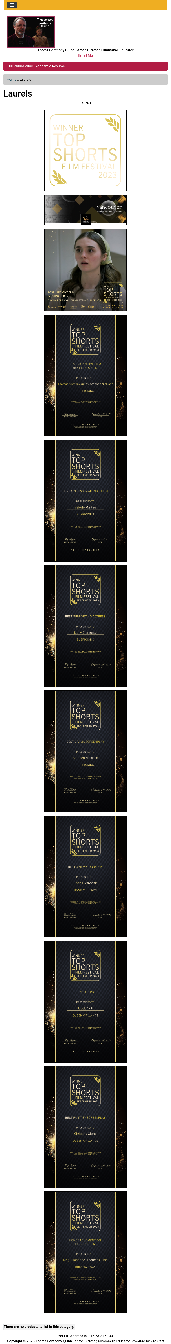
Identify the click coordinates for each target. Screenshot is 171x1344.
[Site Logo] (31, 31)
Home (11, 79)
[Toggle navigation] (12, 5)
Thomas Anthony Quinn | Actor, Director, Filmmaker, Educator (82, 1341)
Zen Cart (157, 1341)
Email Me (85, 55)
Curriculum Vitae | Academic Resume (36, 66)
